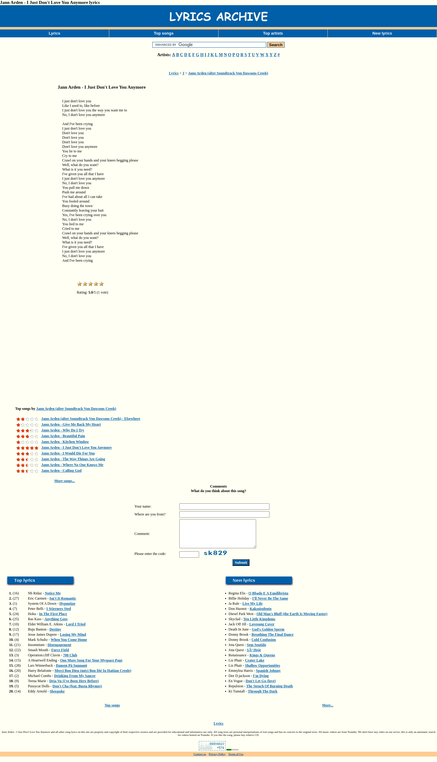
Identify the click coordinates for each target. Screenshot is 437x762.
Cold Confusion (264, 645)
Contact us (200, 759)
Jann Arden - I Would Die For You (68, 453)
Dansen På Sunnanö (71, 671)
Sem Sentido (256, 650)
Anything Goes (55, 624)
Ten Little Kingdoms (259, 624)
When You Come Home (69, 645)
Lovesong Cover (261, 630)
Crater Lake (254, 666)
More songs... (64, 481)
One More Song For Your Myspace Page (91, 666)
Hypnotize (67, 609)
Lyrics (54, 33)
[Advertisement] (30, 189)
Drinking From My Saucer (75, 681)
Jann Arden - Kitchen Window (65, 442)
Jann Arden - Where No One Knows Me (72, 465)
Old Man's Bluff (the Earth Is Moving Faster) (291, 619)
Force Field (60, 655)
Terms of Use (235, 759)
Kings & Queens (262, 660)
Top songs (164, 33)
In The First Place (53, 619)
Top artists (273, 33)
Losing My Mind (73, 640)
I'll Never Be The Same (270, 604)
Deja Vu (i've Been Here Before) (74, 686)
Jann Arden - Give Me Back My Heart (71, 424)
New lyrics (382, 33)
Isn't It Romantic (62, 604)
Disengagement (59, 650)
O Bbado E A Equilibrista (268, 599)
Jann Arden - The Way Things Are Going (73, 459)
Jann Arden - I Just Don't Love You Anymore (76, 447)
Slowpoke (57, 697)
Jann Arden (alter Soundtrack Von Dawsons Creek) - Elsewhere (90, 419)
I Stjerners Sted (58, 614)
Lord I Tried (75, 630)
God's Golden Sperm (268, 635)
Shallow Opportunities (262, 671)
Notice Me (53, 599)
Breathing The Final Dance (273, 640)
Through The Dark (263, 697)
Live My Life (252, 609)
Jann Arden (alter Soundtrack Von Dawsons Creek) (228, 73)
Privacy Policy (217, 759)
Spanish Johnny (268, 676)
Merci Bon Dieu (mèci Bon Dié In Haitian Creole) (93, 676)
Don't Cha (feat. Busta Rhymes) (77, 691)
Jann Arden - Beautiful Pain (63, 436)
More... (328, 711)
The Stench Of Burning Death (269, 691)
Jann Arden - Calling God (61, 470)
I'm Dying (261, 681)
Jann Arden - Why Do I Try (62, 430)
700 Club (70, 660)
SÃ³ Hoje (254, 655)
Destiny (55, 635)
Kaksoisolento (261, 614)
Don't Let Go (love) (261, 686)
